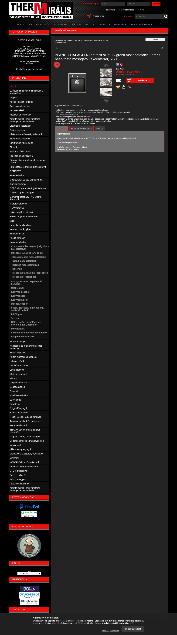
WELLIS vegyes (18, 479)
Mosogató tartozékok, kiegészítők (30, 273)
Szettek (15, 318)
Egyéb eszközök (18, 475)
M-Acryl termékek (18, 374)
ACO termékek (17, 110)
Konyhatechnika (71, 40)
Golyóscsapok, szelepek (22, 192)
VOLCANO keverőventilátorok (24, 462)
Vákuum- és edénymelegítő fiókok (29, 332)
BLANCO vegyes (18, 341)
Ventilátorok (15, 445)
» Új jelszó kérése (126, 10)
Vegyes (13, 97)
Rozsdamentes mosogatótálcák (29, 257)
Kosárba (142, 80)
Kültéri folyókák (17, 352)
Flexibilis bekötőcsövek (21, 156)
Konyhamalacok (19, 300)
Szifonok (17, 269)
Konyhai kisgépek (20, 292)
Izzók (12, 221)
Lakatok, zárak (17, 361)
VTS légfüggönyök (19, 471)
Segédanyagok (17, 387)
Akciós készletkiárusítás (22, 102)
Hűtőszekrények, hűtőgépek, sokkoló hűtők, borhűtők (26, 323)
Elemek (13, 147)
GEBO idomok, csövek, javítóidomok (28, 188)
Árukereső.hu (29, 597)
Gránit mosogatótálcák (24, 261)
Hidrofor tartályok (18, 203)
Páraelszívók (18, 328)
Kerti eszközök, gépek (21, 229)
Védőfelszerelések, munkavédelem (27, 441)
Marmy (13, 378)
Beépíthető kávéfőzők (22, 336)
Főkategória (58, 40)
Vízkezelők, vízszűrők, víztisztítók (26, 453)
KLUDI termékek (18, 238)
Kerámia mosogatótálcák (25, 265)
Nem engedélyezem (110, 631)
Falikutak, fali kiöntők (20, 151)
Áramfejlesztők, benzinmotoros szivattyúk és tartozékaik (25, 120)
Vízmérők (14, 458)
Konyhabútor (18, 296)
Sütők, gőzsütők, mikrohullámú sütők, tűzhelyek (27, 309)
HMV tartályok (17, 208)
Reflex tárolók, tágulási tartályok (25, 417)
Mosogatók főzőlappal (24, 277)
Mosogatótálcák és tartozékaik (90, 40)
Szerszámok (16, 399)
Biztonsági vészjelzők (20, 126)
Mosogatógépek (19, 304)
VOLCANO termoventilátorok (24, 466)
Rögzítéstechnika (18, 382)
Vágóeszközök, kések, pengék (25, 436)
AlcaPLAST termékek (20, 114)
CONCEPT (15, 171)
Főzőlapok (16, 314)
